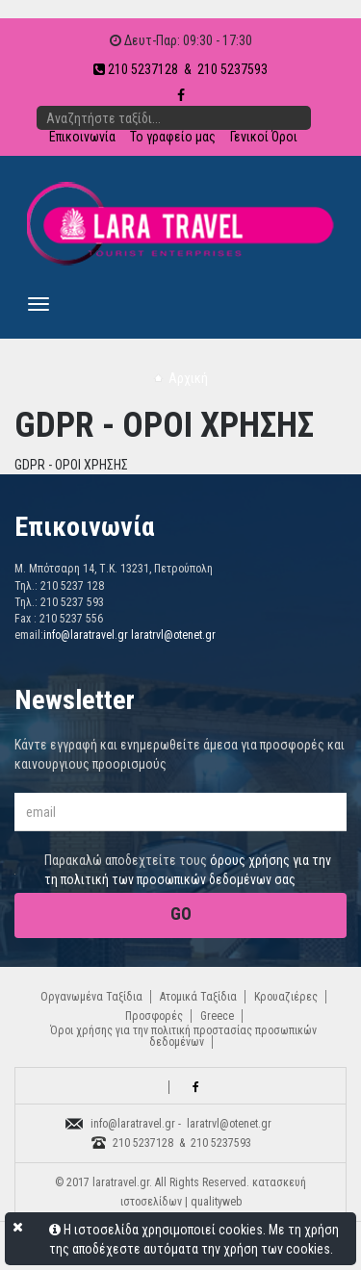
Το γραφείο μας (173, 136)
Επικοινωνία (82, 136)
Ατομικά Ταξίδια (198, 996)
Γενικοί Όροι (263, 136)
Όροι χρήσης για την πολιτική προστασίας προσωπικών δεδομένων (183, 1036)
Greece (217, 1016)
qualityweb (216, 1201)
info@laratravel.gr (85, 635)
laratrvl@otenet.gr (173, 635)
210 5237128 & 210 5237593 (180, 69)
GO (181, 913)
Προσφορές (154, 1016)
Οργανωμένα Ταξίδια (91, 996)
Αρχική (188, 378)
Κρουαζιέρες (286, 996)
